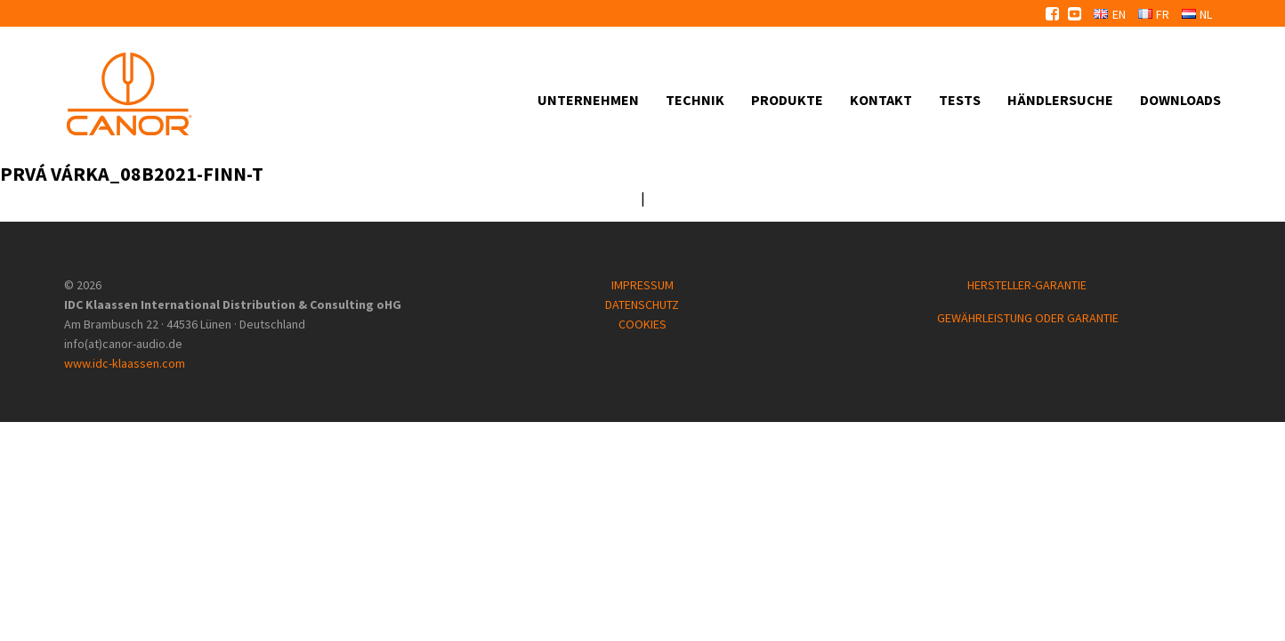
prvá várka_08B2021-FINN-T (131, 173)
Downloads (1180, 100)
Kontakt (881, 100)
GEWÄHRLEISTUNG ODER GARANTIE (1028, 318)
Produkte (787, 100)
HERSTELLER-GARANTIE (1028, 285)
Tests (960, 100)
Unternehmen (588, 100)
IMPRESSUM (642, 285)
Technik (695, 100)
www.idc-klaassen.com (124, 363)
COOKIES (642, 324)
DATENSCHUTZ (642, 304)
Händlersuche (1060, 100)
